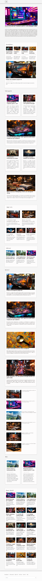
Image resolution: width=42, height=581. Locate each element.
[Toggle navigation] (6, 2)
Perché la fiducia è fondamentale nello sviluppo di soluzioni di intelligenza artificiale (29, 412)
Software (20, 574)
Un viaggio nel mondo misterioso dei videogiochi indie (29, 158)
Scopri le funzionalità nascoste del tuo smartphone (18, 348)
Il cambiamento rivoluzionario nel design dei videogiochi (12, 158)
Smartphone (6, 574)
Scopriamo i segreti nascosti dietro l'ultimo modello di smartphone (29, 444)
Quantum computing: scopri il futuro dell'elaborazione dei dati (27, 433)
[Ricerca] (21, 577)
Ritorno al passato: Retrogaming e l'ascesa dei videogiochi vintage (28, 221)
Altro (27, 574)
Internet (24, 574)
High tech (16, 574)
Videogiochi (12, 574)
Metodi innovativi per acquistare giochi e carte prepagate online (21, 26)
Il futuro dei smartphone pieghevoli (14, 79)
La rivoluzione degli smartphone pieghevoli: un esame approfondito (13, 221)
